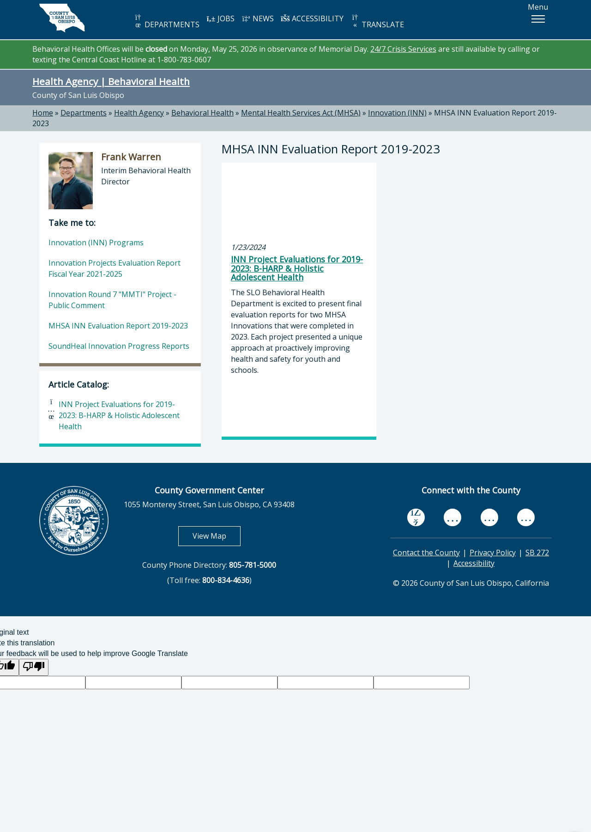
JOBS (220, 18)
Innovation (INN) (397, 113)
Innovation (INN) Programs (96, 242)
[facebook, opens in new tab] (416, 518)
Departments (83, 113)
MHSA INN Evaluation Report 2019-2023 (118, 326)
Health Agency (139, 113)
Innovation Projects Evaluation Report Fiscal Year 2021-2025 (114, 268)
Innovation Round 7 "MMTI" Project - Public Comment (112, 299)
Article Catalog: (78, 384)
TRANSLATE (377, 21)
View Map (217, 535)
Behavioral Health (202, 113)
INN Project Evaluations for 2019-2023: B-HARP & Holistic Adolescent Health (119, 415)
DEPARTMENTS (166, 21)
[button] (537, 19)
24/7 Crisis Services (403, 49)
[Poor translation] (33, 667)
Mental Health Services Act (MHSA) (301, 113)
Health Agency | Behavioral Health (111, 81)
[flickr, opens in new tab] (489, 517)
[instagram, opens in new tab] (526, 517)
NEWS (257, 18)
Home (42, 113)
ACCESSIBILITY (312, 18)
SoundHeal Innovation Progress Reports (118, 346)
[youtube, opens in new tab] (453, 517)
